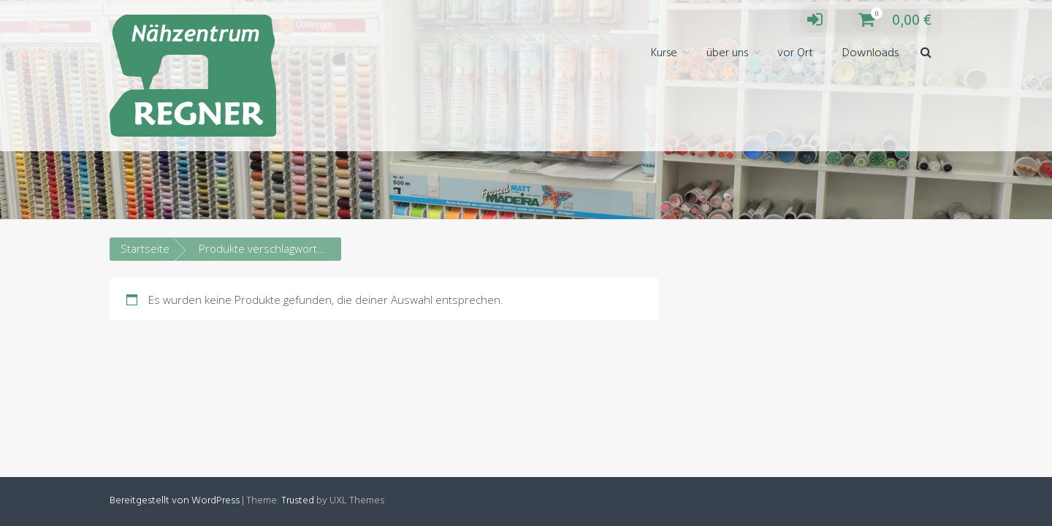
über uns (727, 53)
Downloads (870, 53)
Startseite (145, 248)
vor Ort (795, 53)
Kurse (664, 53)
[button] (926, 54)
